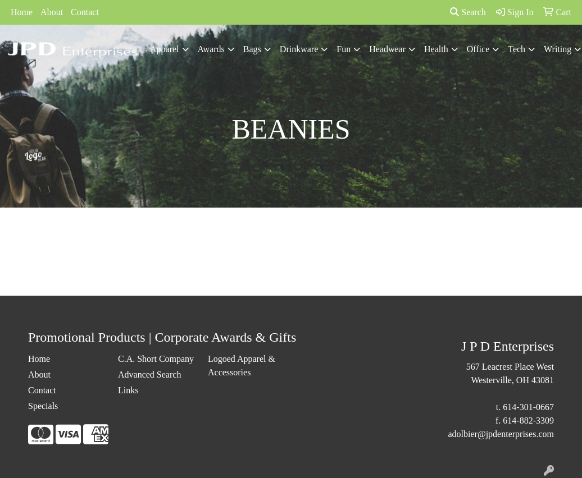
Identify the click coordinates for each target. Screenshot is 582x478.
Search (468, 12)
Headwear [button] (387, 49)
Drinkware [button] (299, 49)
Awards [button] (211, 49)
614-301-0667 (528, 407)
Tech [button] (516, 49)
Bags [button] (252, 49)
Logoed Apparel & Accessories (241, 365)
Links (128, 390)
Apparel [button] (164, 49)
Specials (43, 406)
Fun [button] (344, 49)
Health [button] (436, 49)
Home (22, 12)
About (51, 12)
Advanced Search (149, 374)
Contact (85, 12)
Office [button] (478, 49)
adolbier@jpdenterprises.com (501, 434)
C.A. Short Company (156, 359)
